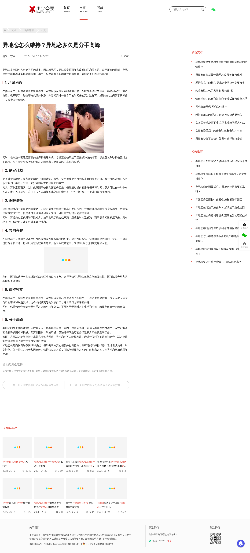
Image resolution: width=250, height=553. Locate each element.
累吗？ (15, 463)
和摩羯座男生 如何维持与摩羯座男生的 (111, 464)
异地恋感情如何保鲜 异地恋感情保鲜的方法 (220, 228)
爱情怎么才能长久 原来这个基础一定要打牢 (220, 82)
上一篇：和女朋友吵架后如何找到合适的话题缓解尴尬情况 (36, 385)
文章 (83, 7)
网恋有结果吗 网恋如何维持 (211, 106)
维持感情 (29, 30)
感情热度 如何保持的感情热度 (48, 504)
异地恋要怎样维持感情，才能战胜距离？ (218, 261)
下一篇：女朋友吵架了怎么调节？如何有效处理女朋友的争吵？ (99, 385)
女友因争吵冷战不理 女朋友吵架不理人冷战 (220, 122)
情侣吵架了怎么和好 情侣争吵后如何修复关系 (221, 98)
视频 (100, 7)
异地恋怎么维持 (13, 364)
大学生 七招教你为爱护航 (79, 504)
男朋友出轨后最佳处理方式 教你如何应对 (218, 74)
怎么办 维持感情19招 (16, 504)
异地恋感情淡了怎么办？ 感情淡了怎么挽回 (220, 207)
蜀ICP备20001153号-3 (72, 544)
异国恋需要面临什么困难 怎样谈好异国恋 (218, 199)
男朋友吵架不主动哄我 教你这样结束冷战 (218, 138)
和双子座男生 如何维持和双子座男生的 (80, 464)
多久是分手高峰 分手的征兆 (111, 504)
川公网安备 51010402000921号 (97, 544)
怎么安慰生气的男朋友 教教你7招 (214, 90)
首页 (67, 7)
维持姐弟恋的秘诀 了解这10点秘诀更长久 (218, 114)
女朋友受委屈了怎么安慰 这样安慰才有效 (218, 130)
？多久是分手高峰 (48, 463)
